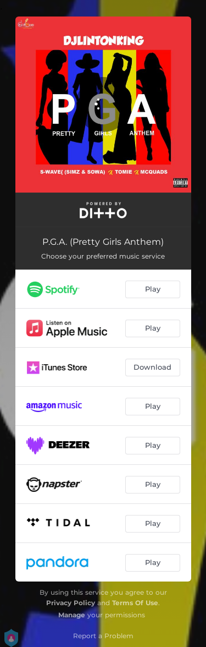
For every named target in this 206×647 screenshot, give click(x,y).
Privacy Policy (70, 603)
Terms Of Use (135, 603)
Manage (71, 615)
